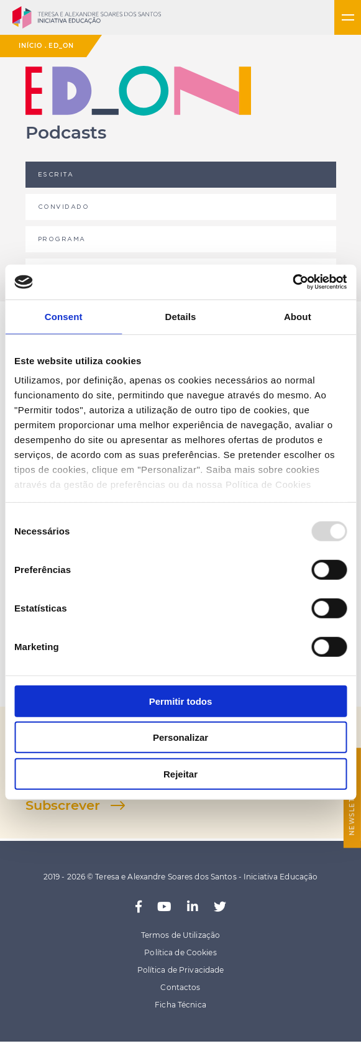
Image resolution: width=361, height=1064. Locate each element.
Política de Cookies (180, 952)
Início (30, 46)
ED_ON (61, 46)
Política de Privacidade (180, 970)
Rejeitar (180, 773)
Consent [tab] (64, 316)
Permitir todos (180, 700)
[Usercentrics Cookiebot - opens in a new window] (292, 282)
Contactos (180, 987)
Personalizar (180, 737)
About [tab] (297, 316)
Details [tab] (180, 316)
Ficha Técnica (180, 1004)
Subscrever (62, 805)
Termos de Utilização (180, 935)
